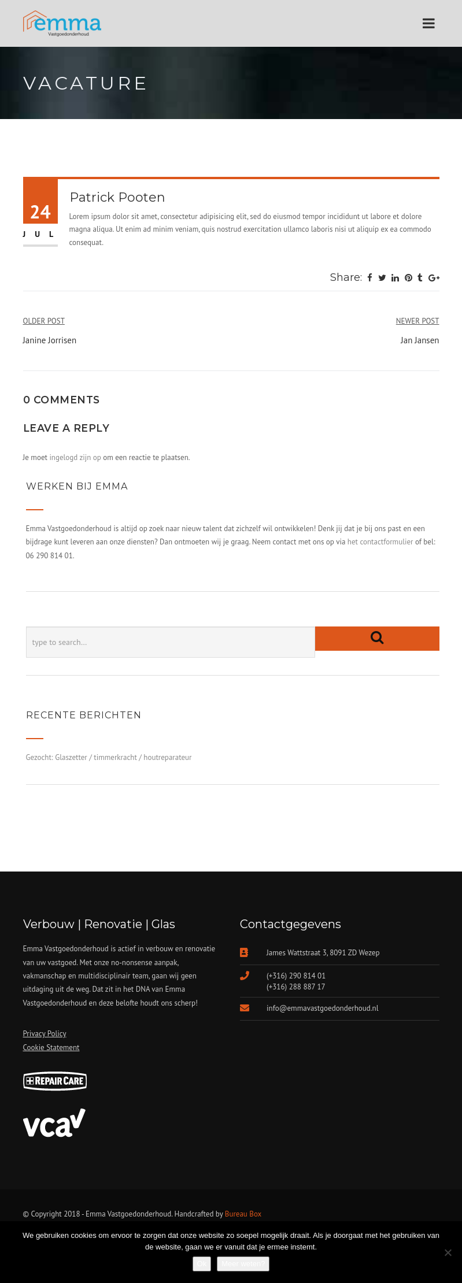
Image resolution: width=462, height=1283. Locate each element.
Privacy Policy (44, 1034)
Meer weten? (243, 1263)
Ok (202, 1263)
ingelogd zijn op (75, 457)
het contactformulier (380, 542)
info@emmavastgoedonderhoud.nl (322, 1008)
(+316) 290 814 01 (296, 976)
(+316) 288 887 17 (296, 987)
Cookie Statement (51, 1047)
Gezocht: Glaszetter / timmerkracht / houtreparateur (109, 757)
